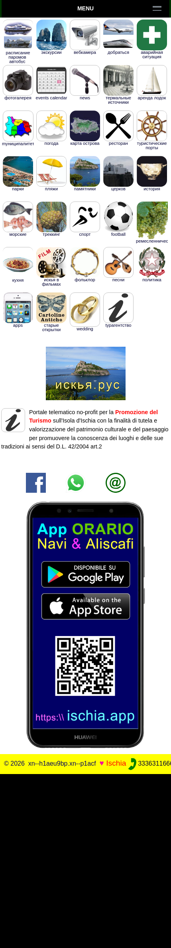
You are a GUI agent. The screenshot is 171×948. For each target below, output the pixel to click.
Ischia (116, 763)
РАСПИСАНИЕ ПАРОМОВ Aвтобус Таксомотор (18, 50)
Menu (85, 8)
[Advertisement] (85, 859)
